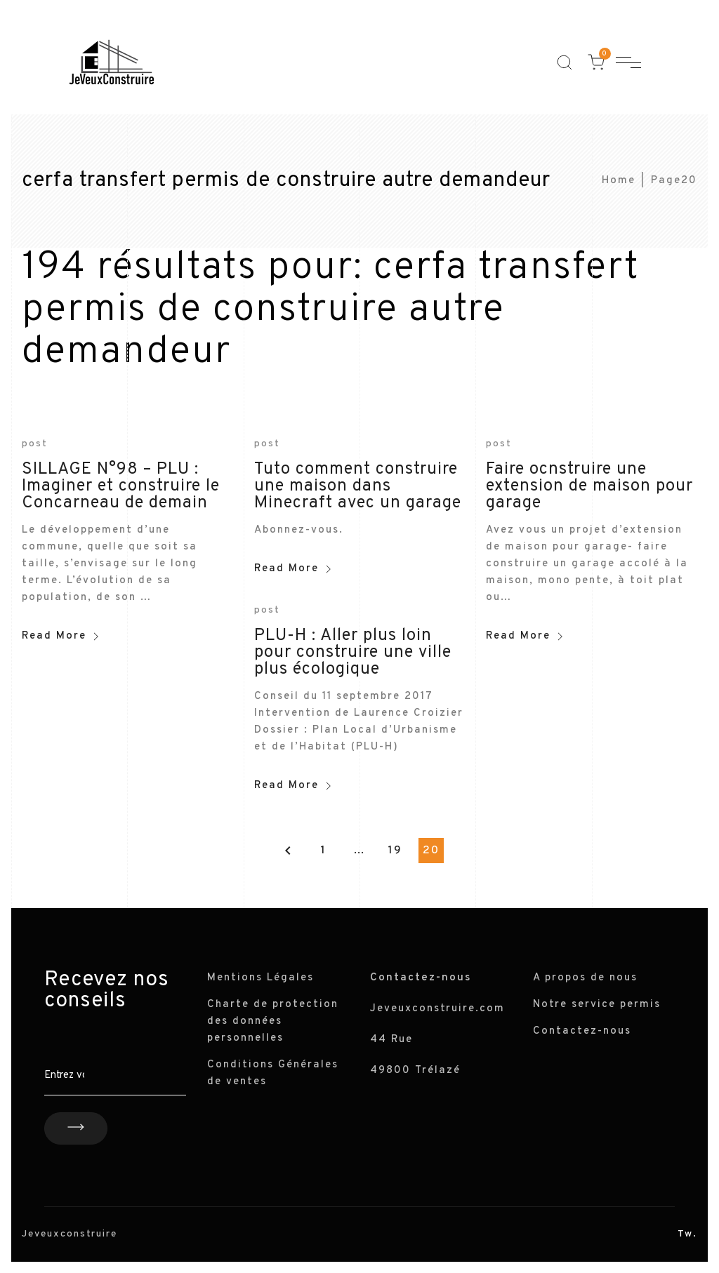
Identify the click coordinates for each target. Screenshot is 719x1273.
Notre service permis (597, 1004)
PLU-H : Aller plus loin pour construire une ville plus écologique (352, 652)
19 (395, 851)
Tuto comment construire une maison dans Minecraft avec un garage (357, 486)
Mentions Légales (260, 978)
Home (618, 180)
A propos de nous (585, 978)
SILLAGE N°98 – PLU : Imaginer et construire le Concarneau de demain (121, 486)
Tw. (687, 1234)
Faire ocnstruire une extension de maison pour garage (589, 486)
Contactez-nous (582, 1031)
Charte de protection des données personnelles (272, 1021)
